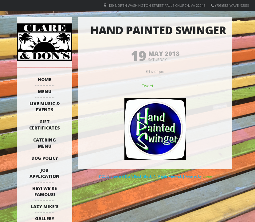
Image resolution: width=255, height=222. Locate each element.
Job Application (44, 173)
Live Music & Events (44, 107)
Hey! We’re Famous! (44, 191)
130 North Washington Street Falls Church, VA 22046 (156, 5)
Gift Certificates (44, 125)
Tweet (147, 85)
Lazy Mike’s (45, 206)
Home (44, 79)
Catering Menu (44, 143)
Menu (45, 91)
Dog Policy (44, 158)
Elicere (207, 176)
